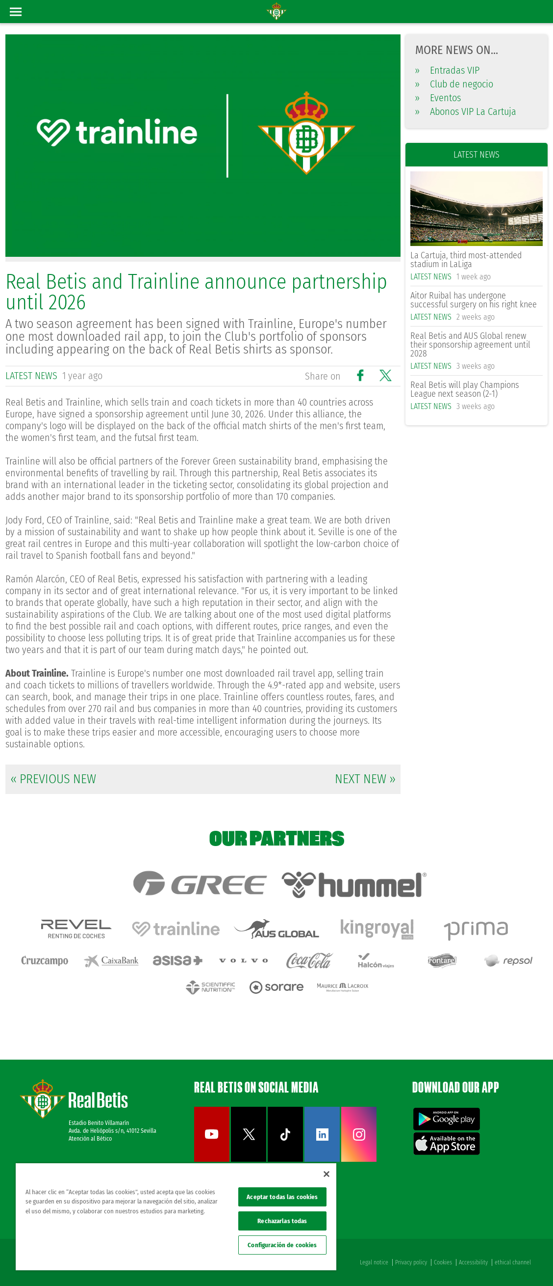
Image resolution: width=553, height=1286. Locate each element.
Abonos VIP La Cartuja (465, 111)
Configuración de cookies (282, 1245)
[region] (176, 1216)
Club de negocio (454, 84)
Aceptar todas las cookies (282, 1197)
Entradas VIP (447, 70)
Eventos (438, 98)
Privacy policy (411, 1262)
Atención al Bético (90, 1138)
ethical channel (513, 1262)
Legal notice (374, 1262)
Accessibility (473, 1262)
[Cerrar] (326, 1174)
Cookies (443, 1262)
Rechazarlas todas (282, 1221)
